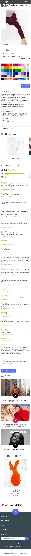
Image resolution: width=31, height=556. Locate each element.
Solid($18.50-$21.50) (6, 56)
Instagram (5, 128)
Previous (2, 149)
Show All (23, 58)
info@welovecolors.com (14, 546)
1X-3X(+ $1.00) (11, 53)
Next (29, 149)
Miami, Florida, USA (21, 553)
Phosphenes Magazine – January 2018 (14, 450)
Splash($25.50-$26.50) (16, 56)
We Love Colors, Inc (13, 551)
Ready (27, 58)
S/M (3, 53)
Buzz (10, 128)
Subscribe (4, 534)
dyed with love (9, 553)
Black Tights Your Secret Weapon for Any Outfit (14, 401)
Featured (14, 128)
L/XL (6, 53)
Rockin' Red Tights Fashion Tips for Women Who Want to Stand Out (15, 425)
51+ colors (15, 99)
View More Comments (8, 371)
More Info (15, 496)
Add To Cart (25, 86)
